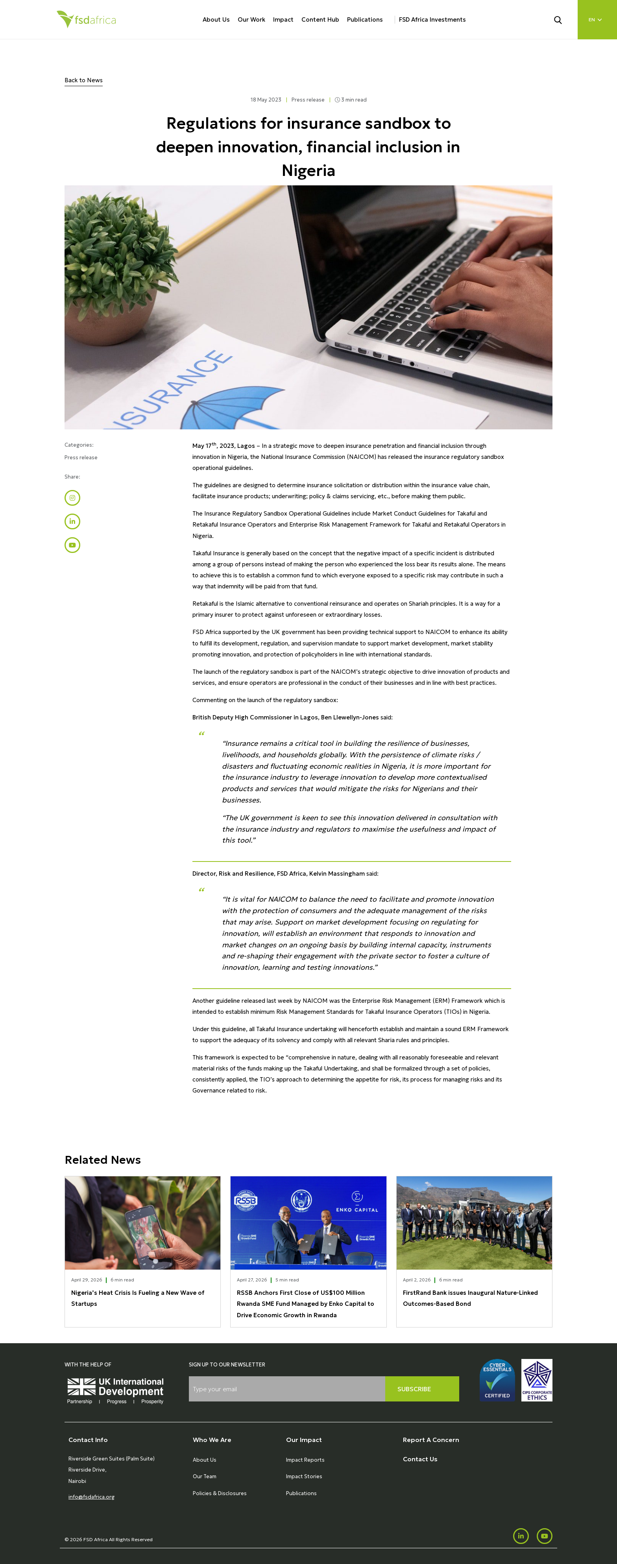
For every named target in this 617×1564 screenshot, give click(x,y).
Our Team (204, 1476)
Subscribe (414, 1389)
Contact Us (420, 1459)
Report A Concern (431, 1440)
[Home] (86, 19)
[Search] (562, 19)
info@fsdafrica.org (91, 1497)
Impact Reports (305, 1460)
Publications (365, 19)
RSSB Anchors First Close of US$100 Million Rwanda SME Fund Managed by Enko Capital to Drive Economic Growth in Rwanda (305, 1303)
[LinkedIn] (521, 1536)
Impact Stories (304, 1476)
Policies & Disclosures (220, 1493)
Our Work (251, 19)
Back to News (84, 80)
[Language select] (597, 20)
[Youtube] (544, 1536)
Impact (283, 19)
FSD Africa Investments (432, 19)
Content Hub (320, 19)
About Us (216, 19)
